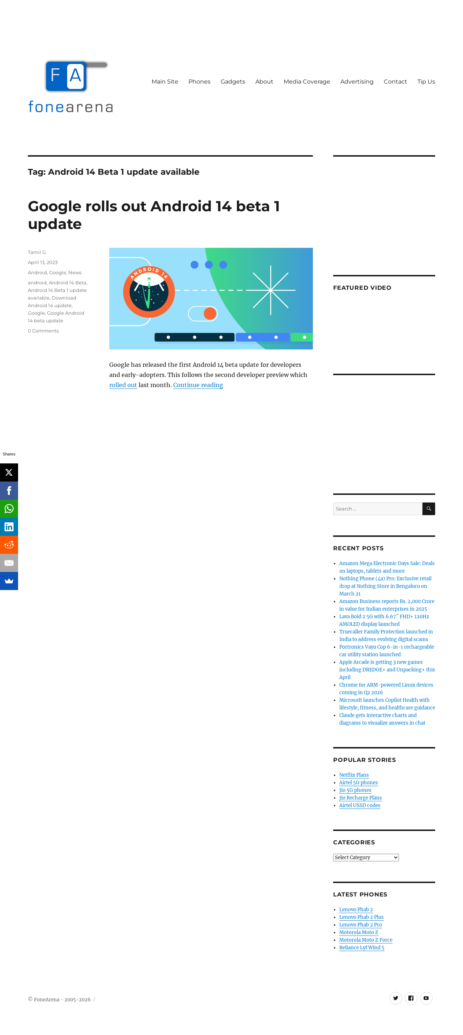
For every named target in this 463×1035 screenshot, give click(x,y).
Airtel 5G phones (358, 783)
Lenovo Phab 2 (356, 910)
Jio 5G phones (355, 790)
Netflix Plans (354, 775)
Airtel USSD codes (360, 805)
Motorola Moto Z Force (365, 940)
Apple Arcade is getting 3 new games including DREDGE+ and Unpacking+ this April (387, 669)
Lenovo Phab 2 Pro (360, 925)
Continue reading (198, 385)
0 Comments (43, 331)
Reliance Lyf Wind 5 (362, 948)
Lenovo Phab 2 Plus (361, 917)
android (37, 282)
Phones (199, 81)
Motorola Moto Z (358, 932)
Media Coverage (307, 81)
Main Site (165, 81)
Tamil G (37, 252)
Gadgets (233, 81)
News (74, 272)
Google (57, 272)
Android (37, 272)
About (264, 81)
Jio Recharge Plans (360, 798)
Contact (395, 81)
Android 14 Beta (67, 282)
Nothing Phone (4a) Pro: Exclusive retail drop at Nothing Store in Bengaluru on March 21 (385, 586)
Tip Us (426, 81)
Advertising (357, 81)
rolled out (123, 385)
